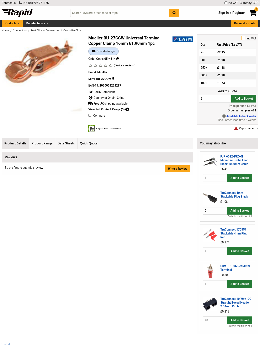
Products (10, 23)
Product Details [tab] (15, 143)
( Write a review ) (124, 65)
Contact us (9, 3)
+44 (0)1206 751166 (34, 3)
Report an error (246, 128)
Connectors (20, 30)
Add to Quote (227, 91)
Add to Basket (244, 98)
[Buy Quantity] (215, 98)
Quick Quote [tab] (88, 143)
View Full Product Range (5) (108, 109)
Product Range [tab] (42, 143)
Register (238, 13)
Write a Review (177, 233)
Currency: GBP (249, 2)
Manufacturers (35, 23)
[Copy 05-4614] (117, 58)
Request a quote (244, 23)
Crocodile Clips (72, 30)
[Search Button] (174, 13)
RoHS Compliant (101, 92)
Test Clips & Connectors (45, 30)
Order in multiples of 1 (240, 216)
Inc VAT (231, 2)
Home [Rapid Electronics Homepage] (6, 30)
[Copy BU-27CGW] (113, 78)
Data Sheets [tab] (66, 143)
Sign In (223, 13)
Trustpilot (6, 344)
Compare (96, 115)
